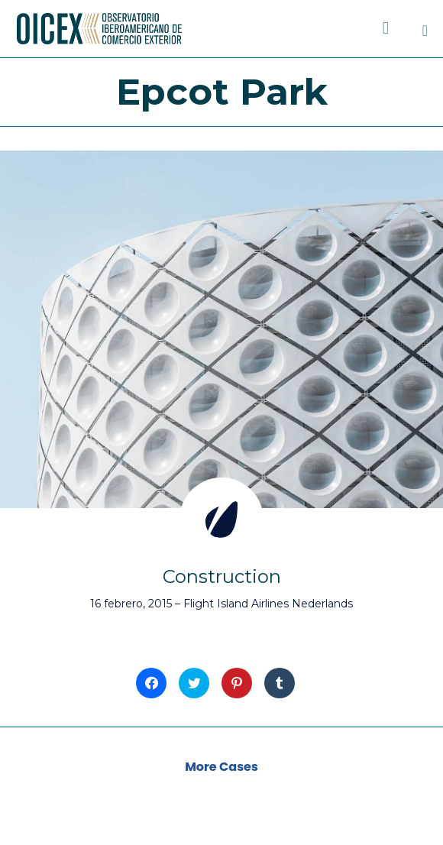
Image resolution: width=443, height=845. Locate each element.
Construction (222, 576)
